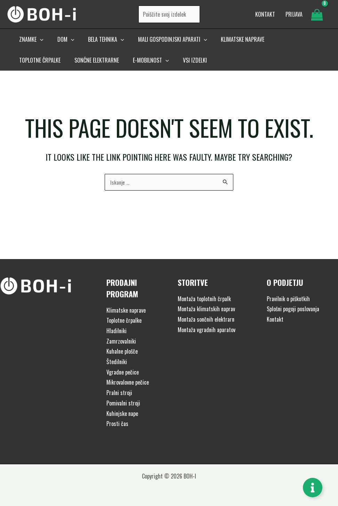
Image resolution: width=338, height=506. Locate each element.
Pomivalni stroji (123, 403)
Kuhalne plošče (122, 351)
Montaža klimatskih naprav (206, 309)
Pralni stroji (119, 392)
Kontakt (275, 319)
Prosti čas (117, 423)
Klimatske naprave (126, 310)
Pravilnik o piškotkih (288, 299)
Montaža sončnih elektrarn (206, 319)
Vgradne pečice (122, 372)
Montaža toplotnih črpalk (204, 299)
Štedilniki (116, 362)
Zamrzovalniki (121, 341)
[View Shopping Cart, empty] (317, 16)
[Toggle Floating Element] (312, 487)
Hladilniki (116, 331)
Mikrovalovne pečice (127, 382)
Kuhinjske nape (122, 413)
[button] (30, 44)
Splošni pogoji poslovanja (293, 309)
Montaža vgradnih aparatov (206, 330)
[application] (38, 44)
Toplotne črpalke (124, 320)
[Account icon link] (294, 16)
